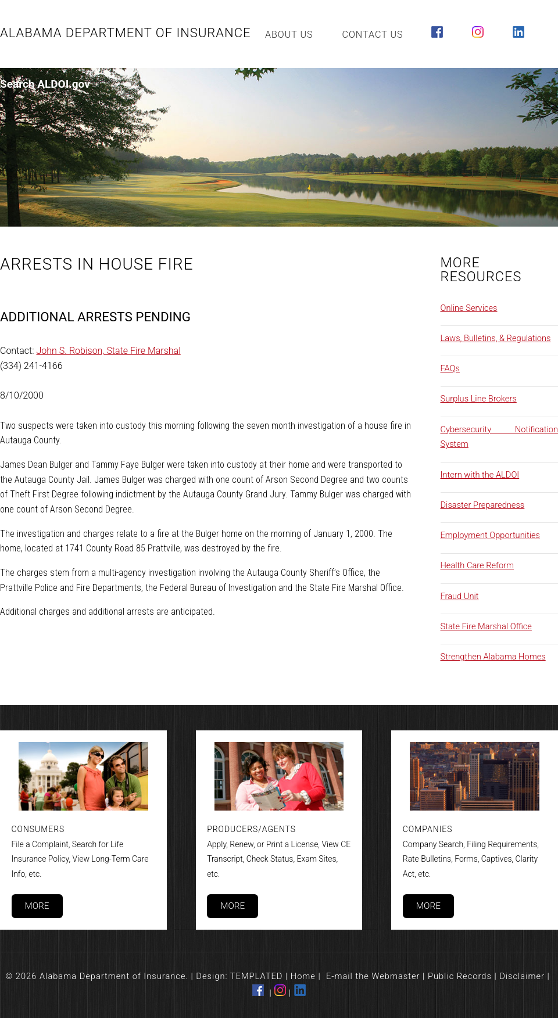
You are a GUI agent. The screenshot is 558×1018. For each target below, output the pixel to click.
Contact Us (372, 34)
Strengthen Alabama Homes (493, 656)
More (36, 906)
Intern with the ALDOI (480, 474)
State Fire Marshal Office (486, 626)
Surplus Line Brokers (479, 398)
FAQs (450, 368)
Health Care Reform (477, 565)
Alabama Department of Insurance (125, 33)
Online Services (469, 308)
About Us (289, 34)
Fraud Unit (460, 596)
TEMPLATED (256, 976)
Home (303, 976)
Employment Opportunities (491, 535)
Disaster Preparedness (483, 505)
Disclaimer (522, 976)
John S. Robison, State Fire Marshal (109, 350)
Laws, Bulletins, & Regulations (496, 338)
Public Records (460, 976)
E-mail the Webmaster (373, 976)
